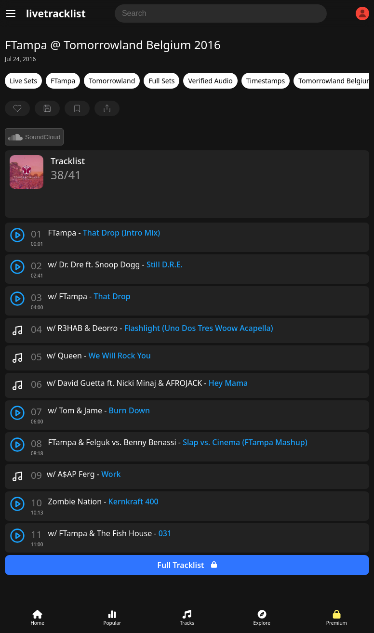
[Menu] (10, 13)
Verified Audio (210, 80)
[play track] (17, 235)
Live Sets (23, 80)
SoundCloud (34, 137)
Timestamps (265, 80)
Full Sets (161, 80)
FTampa (63, 80)
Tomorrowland (112, 80)
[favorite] (17, 108)
